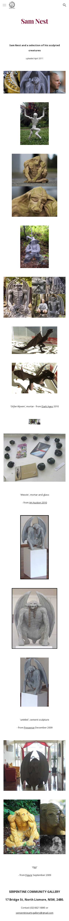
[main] (34, 21)
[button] (4, 5)
